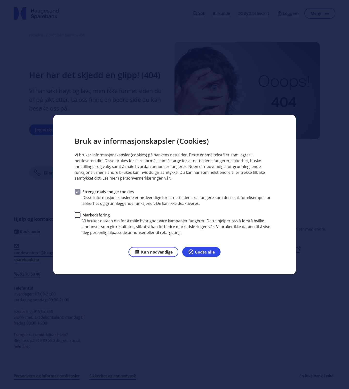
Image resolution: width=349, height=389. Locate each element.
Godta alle (201, 251)
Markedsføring (96, 214)
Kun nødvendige (153, 251)
